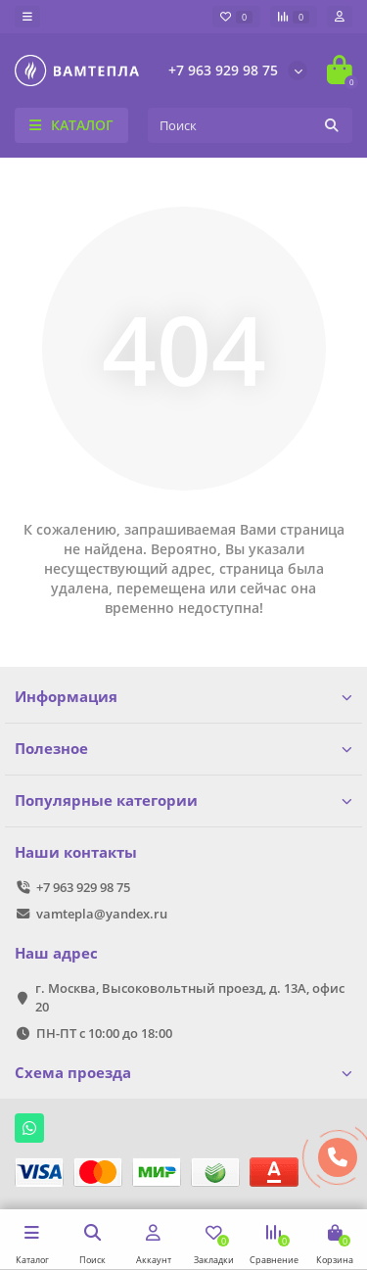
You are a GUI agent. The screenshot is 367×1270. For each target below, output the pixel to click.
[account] (339, 16)
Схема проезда (183, 1072)
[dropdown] (27, 16)
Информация (183, 696)
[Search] (250, 125)
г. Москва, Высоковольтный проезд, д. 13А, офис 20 (189, 997)
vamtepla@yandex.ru (101, 913)
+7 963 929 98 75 (223, 70)
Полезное (183, 748)
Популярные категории (183, 800)
